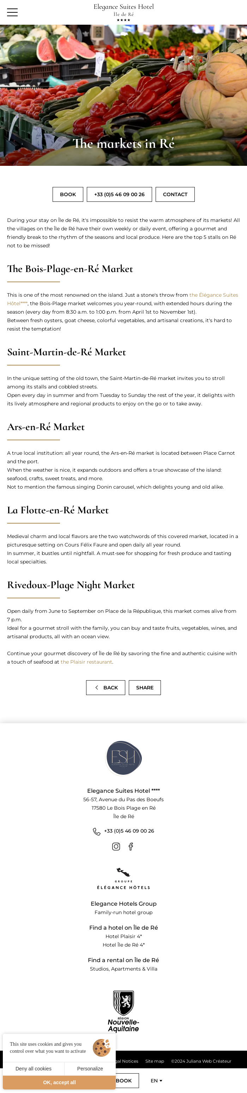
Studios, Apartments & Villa (123, 969)
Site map (154, 1061)
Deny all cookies (34, 1068)
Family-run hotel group (123, 912)
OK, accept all (59, 1082)
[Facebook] (131, 846)
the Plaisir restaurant (86, 662)
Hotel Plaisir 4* (124, 936)
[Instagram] (116, 846)
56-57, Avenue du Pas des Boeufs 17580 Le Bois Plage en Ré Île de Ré (123, 808)
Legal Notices (124, 1061)
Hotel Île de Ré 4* (124, 945)
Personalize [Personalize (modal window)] (90, 1068)
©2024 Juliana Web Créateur (201, 1061)
